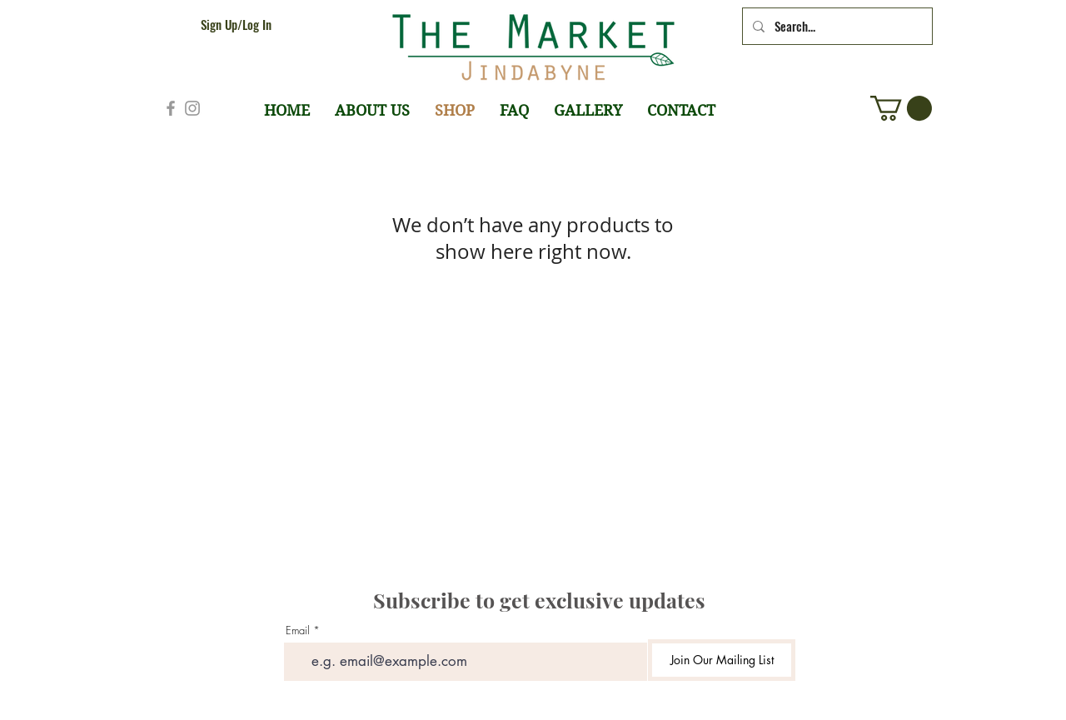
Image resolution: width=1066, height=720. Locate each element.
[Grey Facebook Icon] (171, 108)
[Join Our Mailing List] (721, 660)
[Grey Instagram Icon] (192, 108)
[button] (901, 108)
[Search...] (836, 26)
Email (298, 630)
